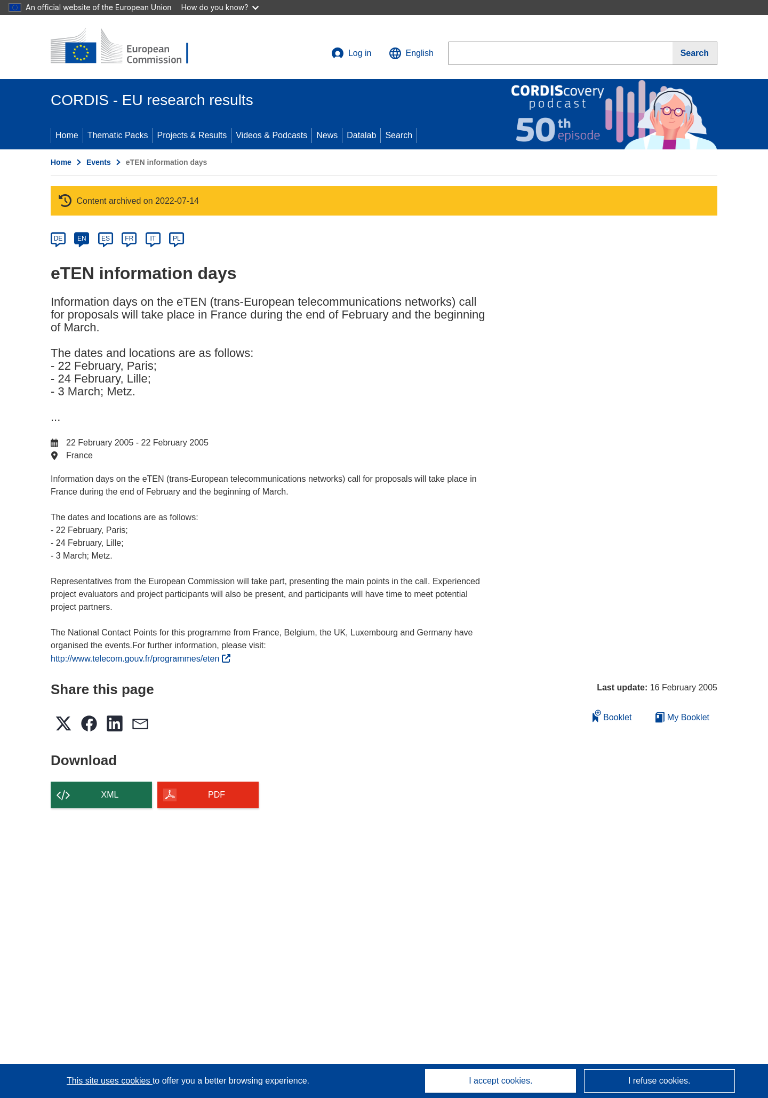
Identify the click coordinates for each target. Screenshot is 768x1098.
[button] (411, 53)
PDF (216, 794)
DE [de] (58, 238)
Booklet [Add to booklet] (612, 716)
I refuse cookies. (659, 1080)
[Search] (695, 53)
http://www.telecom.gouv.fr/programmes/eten (140, 658)
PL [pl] (177, 238)
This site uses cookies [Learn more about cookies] (110, 1080)
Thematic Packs (117, 135)
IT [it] (153, 238)
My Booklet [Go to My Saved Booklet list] (682, 717)
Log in (351, 53)
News (327, 135)
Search (398, 135)
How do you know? (220, 7)
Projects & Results (192, 135)
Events (98, 162)
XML (110, 794)
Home (66, 135)
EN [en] (81, 238)
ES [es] (105, 238)
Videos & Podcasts (271, 135)
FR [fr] (129, 238)
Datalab (361, 135)
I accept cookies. (500, 1080)
